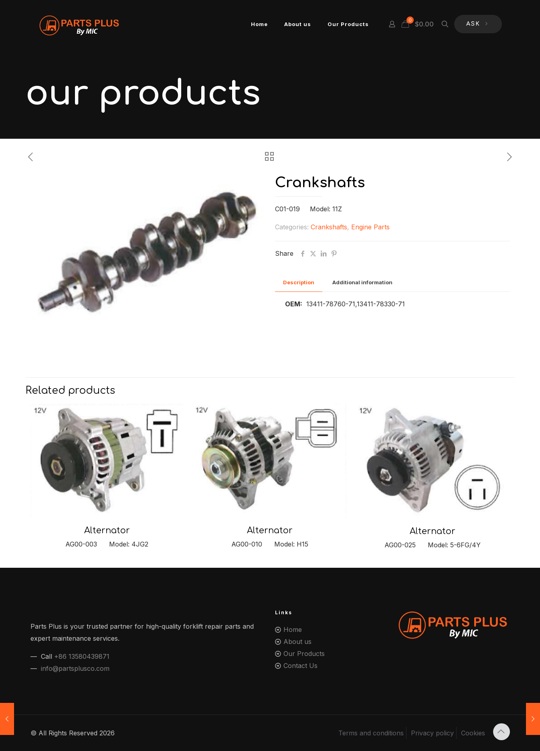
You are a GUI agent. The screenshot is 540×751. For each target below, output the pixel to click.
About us (297, 642)
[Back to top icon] (501, 731)
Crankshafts (329, 227)
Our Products (304, 654)
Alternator (107, 530)
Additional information (362, 282)
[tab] (298, 282)
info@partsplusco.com (75, 668)
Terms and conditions (371, 733)
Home (292, 629)
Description (298, 282)
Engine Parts (370, 227)
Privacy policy (432, 733)
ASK (478, 24)
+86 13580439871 (81, 656)
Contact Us (300, 666)
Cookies (473, 733)
